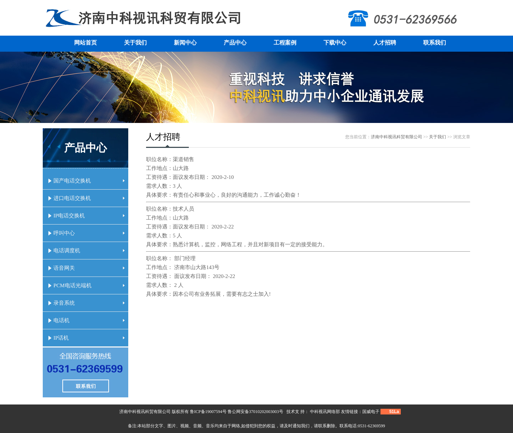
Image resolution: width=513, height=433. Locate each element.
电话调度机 (89, 250)
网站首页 (85, 43)
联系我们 (434, 43)
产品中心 (235, 43)
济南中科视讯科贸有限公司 (396, 136)
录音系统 (89, 303)
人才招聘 (384, 43)
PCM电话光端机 (89, 285)
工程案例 (285, 43)
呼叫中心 (89, 233)
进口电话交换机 (89, 198)
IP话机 (89, 338)
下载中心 (334, 43)
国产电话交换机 (89, 181)
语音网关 (89, 268)
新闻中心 (185, 43)
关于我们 (135, 43)
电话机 (89, 320)
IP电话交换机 (89, 215)
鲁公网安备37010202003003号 (255, 411)
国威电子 (370, 411)
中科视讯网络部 (325, 411)
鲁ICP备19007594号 (208, 411)
